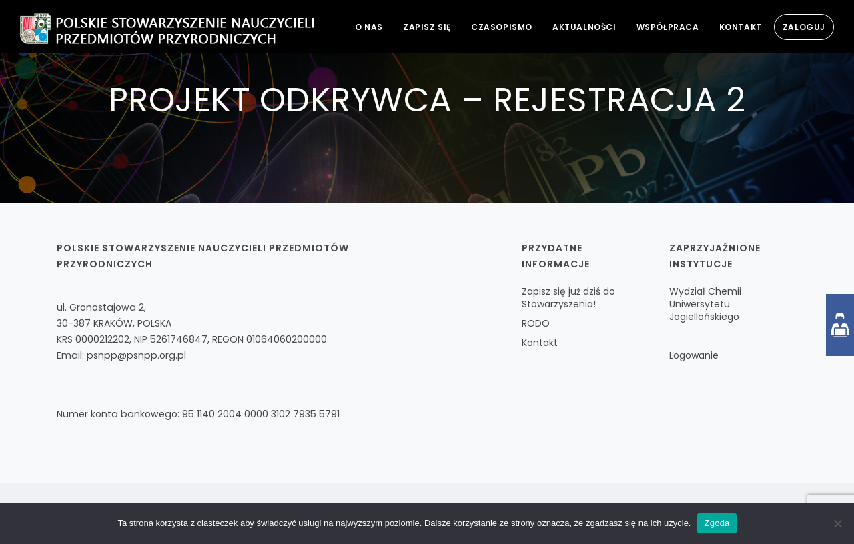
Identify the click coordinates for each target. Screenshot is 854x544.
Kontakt (740, 27)
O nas (369, 27)
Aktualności (584, 27)
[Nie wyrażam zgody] (837, 523)
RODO (536, 323)
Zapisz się (427, 27)
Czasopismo (501, 27)
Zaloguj (804, 27)
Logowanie (694, 355)
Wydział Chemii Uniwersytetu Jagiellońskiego (705, 304)
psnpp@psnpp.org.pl (136, 355)
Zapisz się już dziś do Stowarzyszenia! (568, 298)
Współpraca (667, 27)
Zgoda (716, 523)
